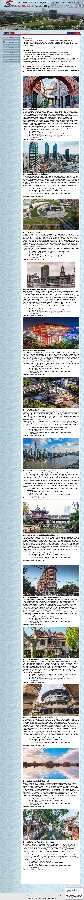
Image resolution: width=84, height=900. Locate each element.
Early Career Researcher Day (11, 44)
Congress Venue (11, 52)
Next (82, 18)
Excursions (11, 49)
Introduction (11, 35)
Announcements (11, 40)
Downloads (11, 59)
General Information (11, 50)
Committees (11, 37)
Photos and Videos (11, 57)
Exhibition (11, 54)
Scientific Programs (11, 42)
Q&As (11, 62)
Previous (1, 18)
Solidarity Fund (11, 47)
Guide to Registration (11, 45)
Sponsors (11, 55)
